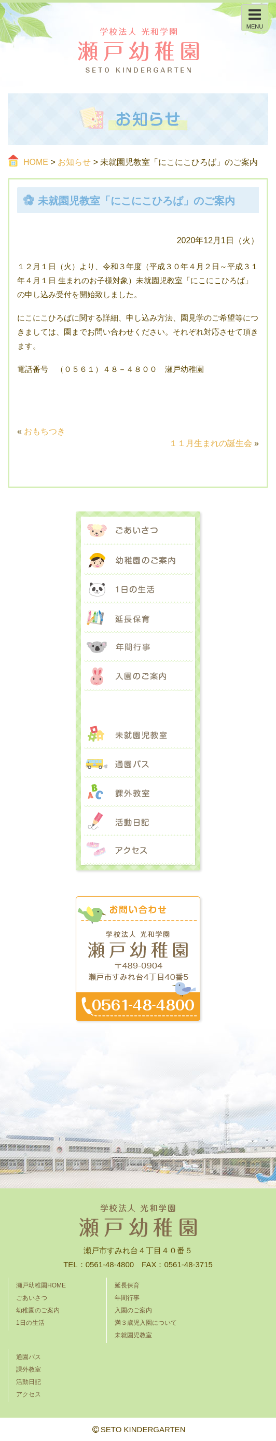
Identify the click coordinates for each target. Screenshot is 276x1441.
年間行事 (138, 647)
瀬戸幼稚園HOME (41, 1285)
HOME (35, 162)
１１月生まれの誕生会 (210, 443)
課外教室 (138, 792)
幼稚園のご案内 (138, 560)
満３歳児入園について (138, 705)
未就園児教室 (138, 734)
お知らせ (74, 162)
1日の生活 (138, 589)
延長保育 (138, 618)
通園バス (138, 763)
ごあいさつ (138, 531)
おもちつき (44, 431)
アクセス (138, 850)
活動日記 (138, 821)
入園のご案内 (138, 676)
